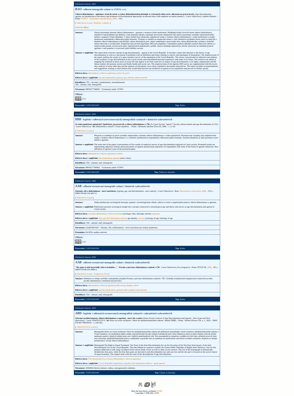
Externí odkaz (82, 27)
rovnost (109, 359)
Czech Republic (106, 363)
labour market (141, 77)
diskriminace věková (97, 73)
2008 (204, 191)
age (124, 77)
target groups (141, 290)
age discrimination (107, 77)
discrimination (105, 158)
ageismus (111, 73)
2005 (114, 18)
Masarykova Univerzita (190, 191)
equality (127, 363)
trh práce (126, 73)
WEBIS (159, 391)
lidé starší (120, 285)
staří (118, 73)
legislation (118, 363)
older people (128, 290)
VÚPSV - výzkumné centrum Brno (96, 18)
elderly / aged (152, 363)
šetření (119, 214)
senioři (119, 153)
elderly (131, 77)
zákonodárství (98, 359)
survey (141, 218)
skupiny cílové (132, 285)
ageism (119, 77)
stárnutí (91, 214)
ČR (89, 359)
